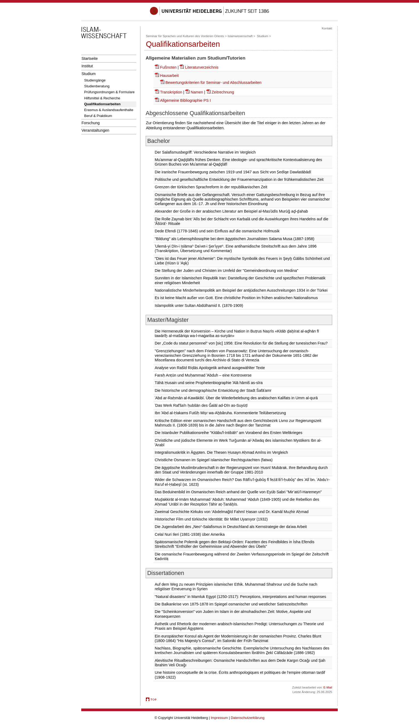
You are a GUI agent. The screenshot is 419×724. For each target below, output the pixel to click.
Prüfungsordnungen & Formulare (109, 92)
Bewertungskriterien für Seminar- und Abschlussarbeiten (213, 82)
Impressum (219, 718)
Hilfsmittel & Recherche (102, 98)
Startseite (90, 58)
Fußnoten (169, 67)
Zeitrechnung (223, 92)
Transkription (171, 92)
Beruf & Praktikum (98, 116)
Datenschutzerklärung (247, 718)
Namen (197, 92)
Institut (87, 66)
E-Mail (327, 687)
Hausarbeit (169, 75)
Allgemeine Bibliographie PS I (185, 100)
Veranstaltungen (95, 130)
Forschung (91, 123)
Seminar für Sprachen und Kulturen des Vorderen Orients (185, 36)
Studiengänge (95, 80)
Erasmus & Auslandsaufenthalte (108, 110)
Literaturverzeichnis (201, 67)
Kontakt (327, 28)
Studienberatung (97, 86)
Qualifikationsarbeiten (102, 104)
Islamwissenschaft (240, 36)
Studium (89, 74)
